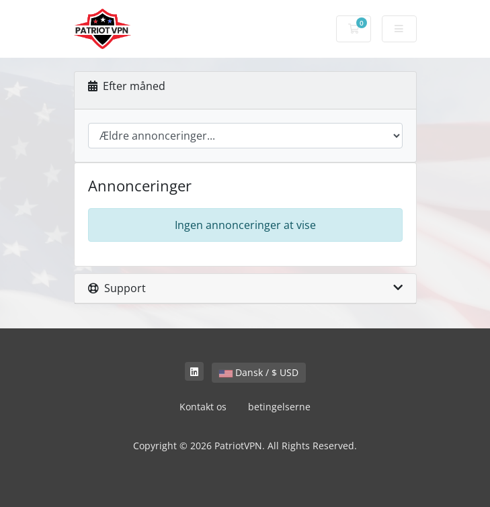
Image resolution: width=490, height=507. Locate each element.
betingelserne (279, 406)
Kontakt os (203, 406)
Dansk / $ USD (258, 372)
